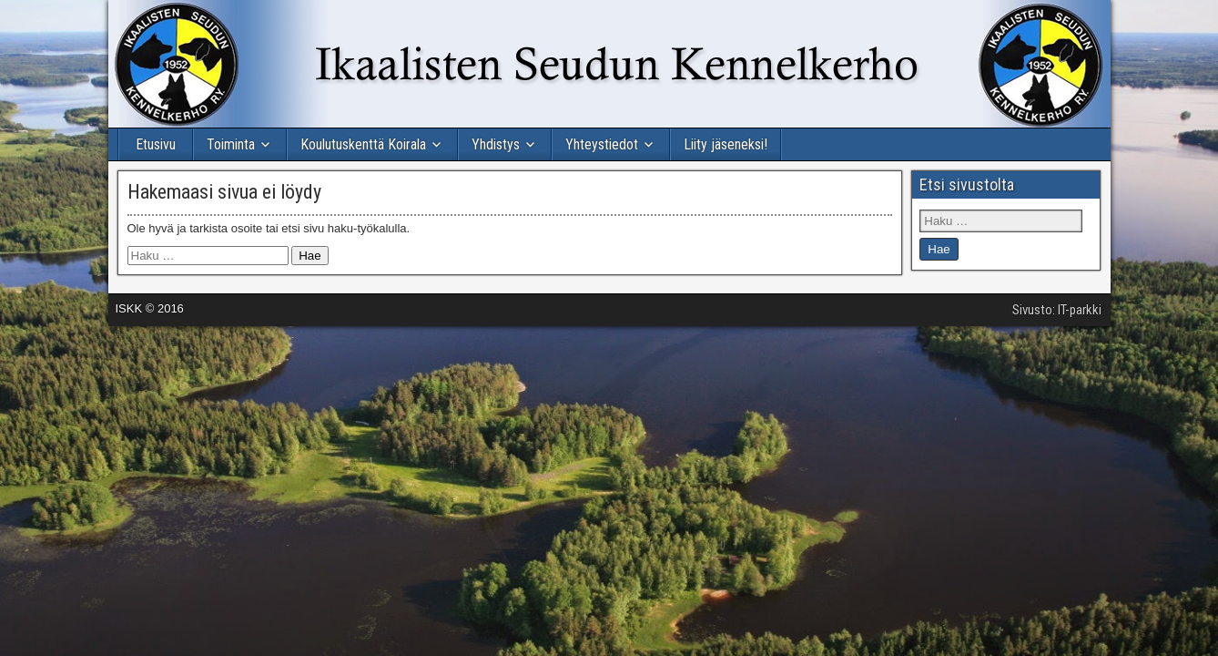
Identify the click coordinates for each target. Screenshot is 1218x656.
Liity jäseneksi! (725, 144)
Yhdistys (496, 144)
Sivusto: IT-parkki (1056, 310)
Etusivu (156, 144)
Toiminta (231, 144)
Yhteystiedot (601, 144)
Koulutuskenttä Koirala (363, 144)
